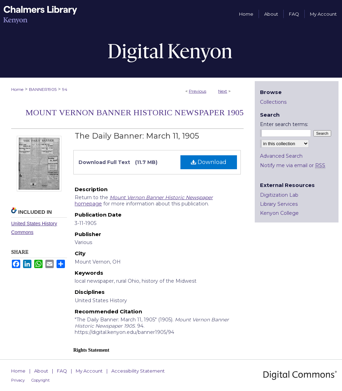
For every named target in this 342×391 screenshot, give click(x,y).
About (41, 371)
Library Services (279, 204)
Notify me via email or (292, 165)
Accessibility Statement (138, 371)
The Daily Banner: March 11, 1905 (137, 136)
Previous (197, 91)
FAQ (62, 371)
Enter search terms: (284, 124)
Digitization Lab (279, 195)
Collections (273, 102)
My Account (89, 371)
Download (208, 162)
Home (17, 89)
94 (64, 89)
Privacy (18, 380)
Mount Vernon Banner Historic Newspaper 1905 (134, 112)
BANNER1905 (43, 89)
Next (222, 91)
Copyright (40, 380)
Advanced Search (281, 156)
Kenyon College (279, 213)
